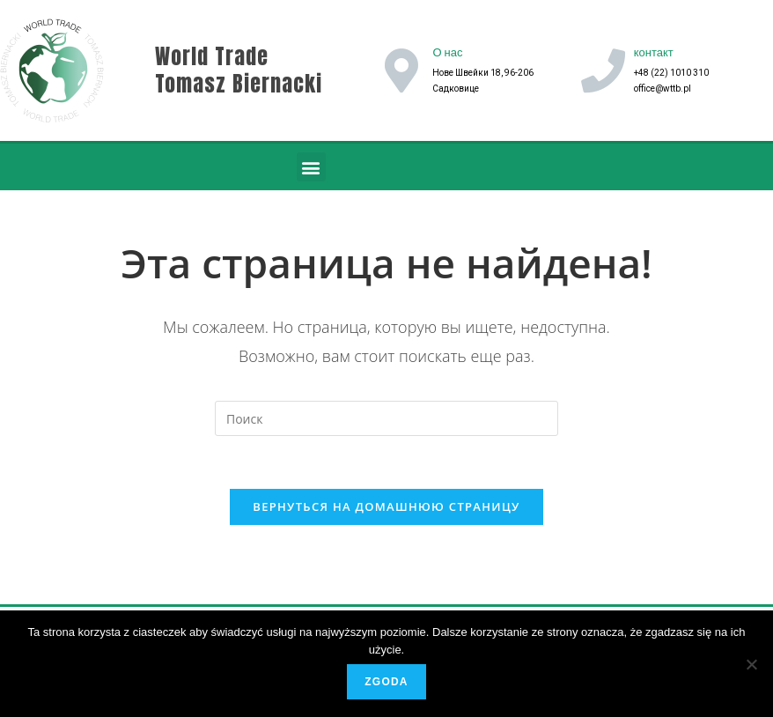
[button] (311, 166)
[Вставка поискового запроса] (386, 418)
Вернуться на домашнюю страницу (386, 506)
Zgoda (386, 682)
